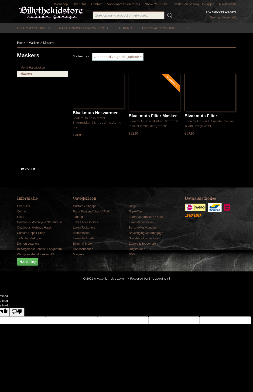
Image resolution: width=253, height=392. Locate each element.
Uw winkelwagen (221, 12)
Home (21, 43)
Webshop (61, 4)
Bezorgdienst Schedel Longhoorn (39, 249)
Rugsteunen (137, 249)
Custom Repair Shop (31, 233)
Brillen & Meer (82, 243)
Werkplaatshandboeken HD (35, 254)
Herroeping (28, 262)
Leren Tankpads (83, 238)
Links (20, 217)
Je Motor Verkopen (29, 238)
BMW (132, 254)
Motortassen (81, 233)
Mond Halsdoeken (33, 67)
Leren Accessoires (141, 222)
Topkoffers (136, 211)
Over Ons (79, 4)
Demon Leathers (28, 243)
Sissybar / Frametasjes (144, 238)
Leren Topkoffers (84, 227)
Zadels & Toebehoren (143, 243)
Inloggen (208, 4)
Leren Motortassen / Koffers (147, 217)
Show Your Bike (156, 4)
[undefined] (17, 312)
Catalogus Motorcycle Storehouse (39, 222)
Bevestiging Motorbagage (146, 233)
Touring (124, 28)
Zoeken (168, 15)
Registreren (227, 4)
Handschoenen (83, 249)
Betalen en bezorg (185, 4)
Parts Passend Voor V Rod (83, 28)
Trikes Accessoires (159, 28)
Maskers (33, 43)
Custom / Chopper (33, 28)
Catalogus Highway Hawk (34, 227)
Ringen (133, 206)
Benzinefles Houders (143, 227)
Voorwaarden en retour (123, 4)
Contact (96, 4)
